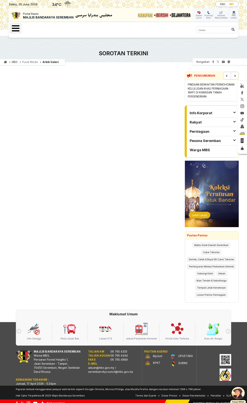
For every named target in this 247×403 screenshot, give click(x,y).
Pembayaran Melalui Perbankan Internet (211, 262)
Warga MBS (166, 28)
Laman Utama (26, 28)
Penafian (216, 391)
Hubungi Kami (208, 16)
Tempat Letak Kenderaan (211, 283)
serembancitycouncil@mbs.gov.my (110, 367)
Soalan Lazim (199, 16)
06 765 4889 (119, 355)
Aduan (221, 269)
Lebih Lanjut (199, 210)
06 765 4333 (118, 347)
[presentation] (19, 327)
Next (235, 71)
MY (231, 4)
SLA (228, 391)
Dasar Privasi (169, 391)
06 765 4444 (119, 351)
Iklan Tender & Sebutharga (211, 276)
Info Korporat (56, 28)
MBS (15, 57)
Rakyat (81, 28)
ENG (222, 4)
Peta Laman (233, 16)
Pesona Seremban (135, 28)
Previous (227, 71)
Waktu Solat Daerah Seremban (211, 240)
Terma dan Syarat (145, 391)
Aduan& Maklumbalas (221, 16)
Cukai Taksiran (211, 248)
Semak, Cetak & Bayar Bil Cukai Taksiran (211, 255)
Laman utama (5, 58)
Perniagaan (103, 28)
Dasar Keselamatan (194, 391)
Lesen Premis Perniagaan (211, 290)
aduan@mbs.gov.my (101, 363)
